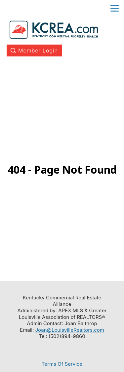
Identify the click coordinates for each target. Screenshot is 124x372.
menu (114, 8)
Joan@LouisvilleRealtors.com (69, 330)
